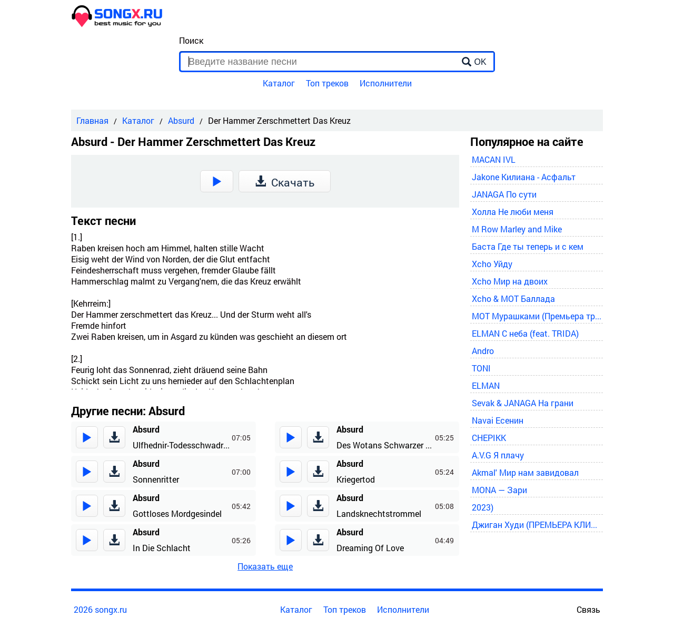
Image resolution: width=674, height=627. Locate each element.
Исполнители (386, 83)
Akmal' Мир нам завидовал (525, 472)
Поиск (191, 40)
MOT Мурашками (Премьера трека (537, 315)
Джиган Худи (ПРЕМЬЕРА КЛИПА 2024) (537, 524)
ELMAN (486, 385)
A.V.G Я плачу (498, 455)
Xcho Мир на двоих (510, 281)
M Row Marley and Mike (517, 228)
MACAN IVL (494, 159)
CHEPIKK (489, 437)
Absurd (181, 120)
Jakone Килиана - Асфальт (524, 176)
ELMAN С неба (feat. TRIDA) (525, 333)
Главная (92, 120)
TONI (481, 368)
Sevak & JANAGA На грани (522, 402)
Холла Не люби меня (512, 211)
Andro (483, 350)
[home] (117, 24)
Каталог (279, 83)
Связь (588, 609)
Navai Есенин (497, 420)
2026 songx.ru (100, 609)
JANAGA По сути (504, 194)
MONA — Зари (499, 489)
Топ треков (327, 83)
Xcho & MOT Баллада (513, 298)
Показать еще (265, 566)
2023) (482, 507)
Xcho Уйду (492, 263)
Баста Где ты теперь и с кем (527, 246)
